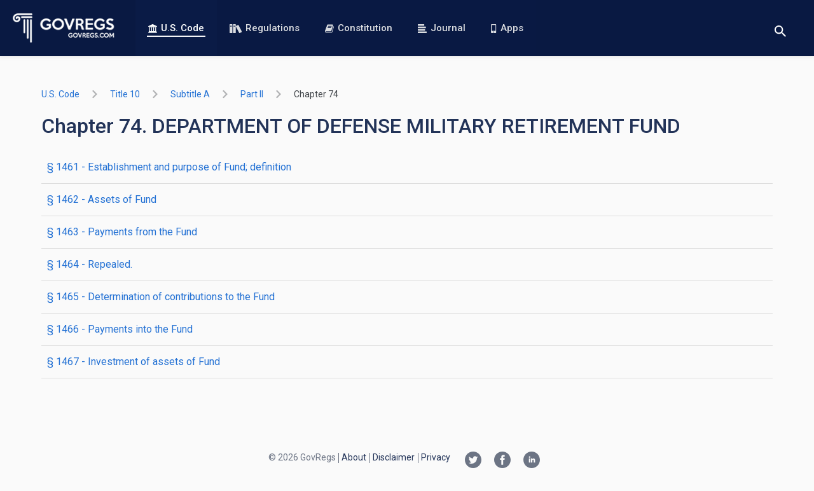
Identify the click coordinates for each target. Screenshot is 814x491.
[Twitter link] (473, 461)
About (353, 457)
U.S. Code (176, 28)
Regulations (265, 28)
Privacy (435, 457)
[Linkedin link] (531, 461)
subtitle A (190, 94)
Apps (507, 28)
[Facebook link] (502, 461)
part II (251, 94)
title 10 (125, 94)
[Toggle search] (780, 28)
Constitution (358, 28)
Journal (442, 28)
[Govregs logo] (64, 28)
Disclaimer (394, 457)
